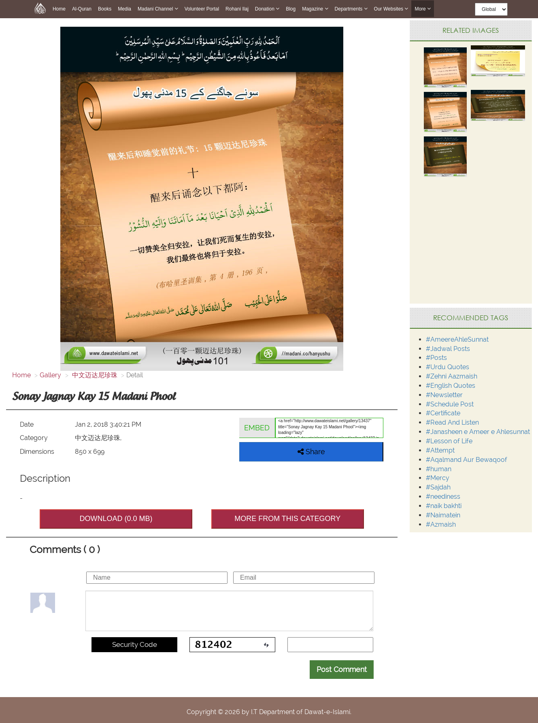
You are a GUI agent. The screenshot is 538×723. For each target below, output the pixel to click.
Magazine (315, 9)
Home (59, 9)
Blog (291, 9)
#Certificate (443, 413)
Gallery (50, 375)
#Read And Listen (452, 422)
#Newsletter (444, 395)
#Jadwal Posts (448, 349)
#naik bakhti (443, 506)
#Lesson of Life (449, 441)
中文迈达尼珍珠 (93, 375)
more (422, 8)
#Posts (436, 358)
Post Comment (342, 669)
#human (438, 469)
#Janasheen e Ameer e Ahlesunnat (478, 432)
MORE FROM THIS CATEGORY (287, 519)
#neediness (443, 496)
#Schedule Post (450, 404)
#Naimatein (443, 515)
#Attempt (440, 450)
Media (124, 9)
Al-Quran (81, 9)
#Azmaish (441, 524)
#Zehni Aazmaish (451, 376)
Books (104, 9)
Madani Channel (158, 9)
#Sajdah (438, 487)
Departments (351, 9)
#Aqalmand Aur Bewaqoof (466, 460)
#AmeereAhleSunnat (457, 339)
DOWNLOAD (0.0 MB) (116, 519)
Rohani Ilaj (237, 9)
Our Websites (391, 9)
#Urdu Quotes (447, 367)
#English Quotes (450, 385)
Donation (267, 9)
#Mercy (437, 478)
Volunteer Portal (202, 9)
